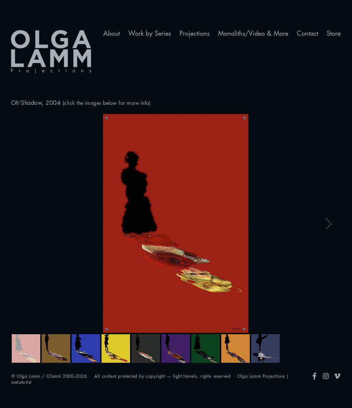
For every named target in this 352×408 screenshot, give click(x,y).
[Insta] (325, 376)
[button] (111, 33)
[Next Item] (328, 223)
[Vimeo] (337, 376)
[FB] (314, 376)
